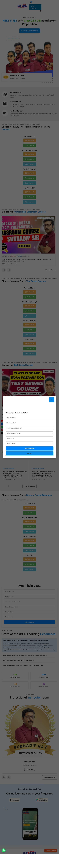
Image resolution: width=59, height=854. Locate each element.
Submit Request (29, 448)
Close (29, 453)
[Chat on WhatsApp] (4, 850)
